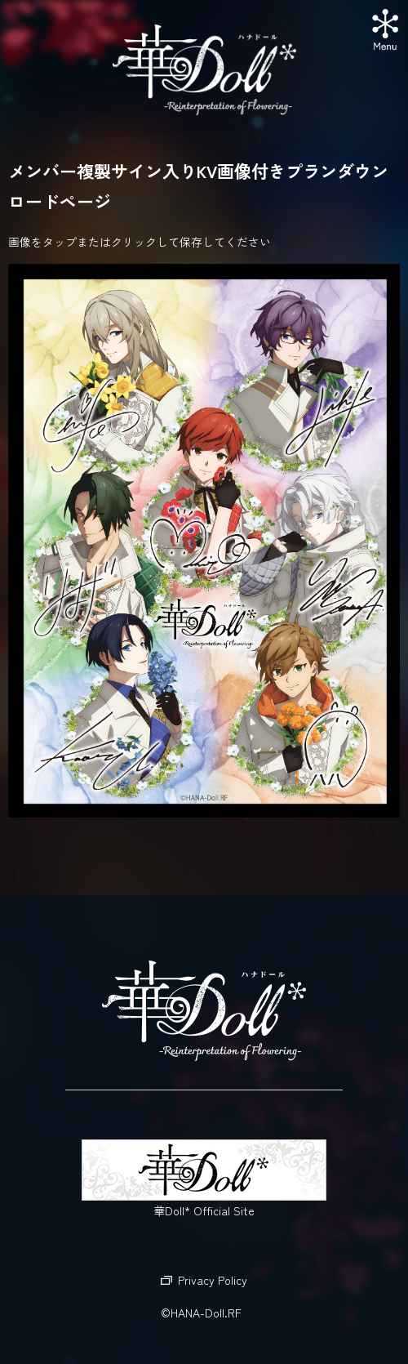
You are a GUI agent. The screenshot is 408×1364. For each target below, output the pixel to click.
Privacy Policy (212, 1280)
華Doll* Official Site (204, 1179)
